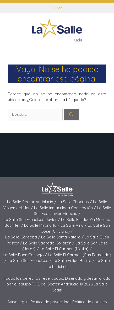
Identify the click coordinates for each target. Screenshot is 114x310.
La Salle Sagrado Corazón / (49, 243)
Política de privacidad (49, 301)
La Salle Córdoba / (23, 237)
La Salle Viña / (74, 225)
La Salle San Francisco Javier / (32, 219)
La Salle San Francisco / (30, 260)
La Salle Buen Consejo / (25, 254)
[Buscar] (71, 114)
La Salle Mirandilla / (42, 225)
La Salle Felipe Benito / (74, 260)
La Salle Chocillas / (75, 201)
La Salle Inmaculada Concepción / (65, 207)
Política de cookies (89, 301)
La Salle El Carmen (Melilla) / (66, 248)
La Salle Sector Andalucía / (32, 201)
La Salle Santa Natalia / (63, 237)
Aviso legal (17, 301)
